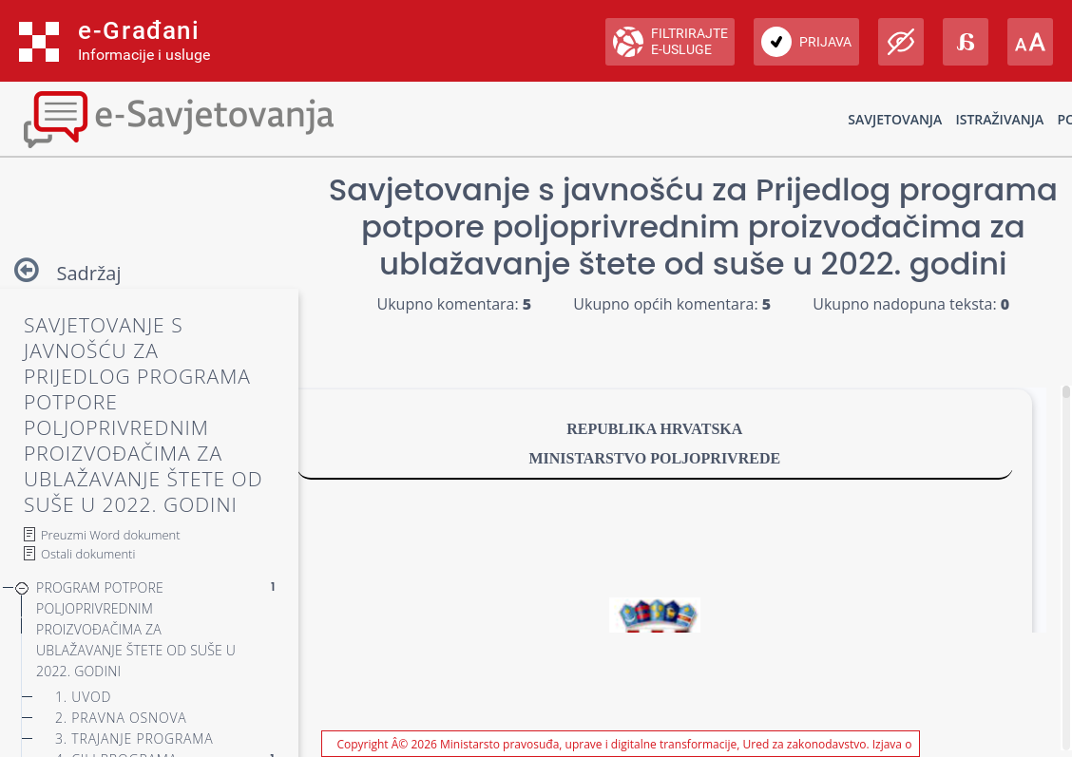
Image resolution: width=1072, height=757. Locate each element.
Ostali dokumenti (88, 553)
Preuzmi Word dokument (111, 534)
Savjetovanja (895, 119)
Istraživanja (999, 119)
